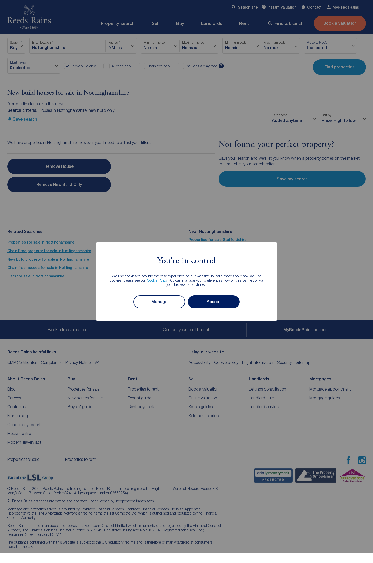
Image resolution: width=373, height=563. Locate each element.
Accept (214, 301)
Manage (159, 301)
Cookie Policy (157, 280)
